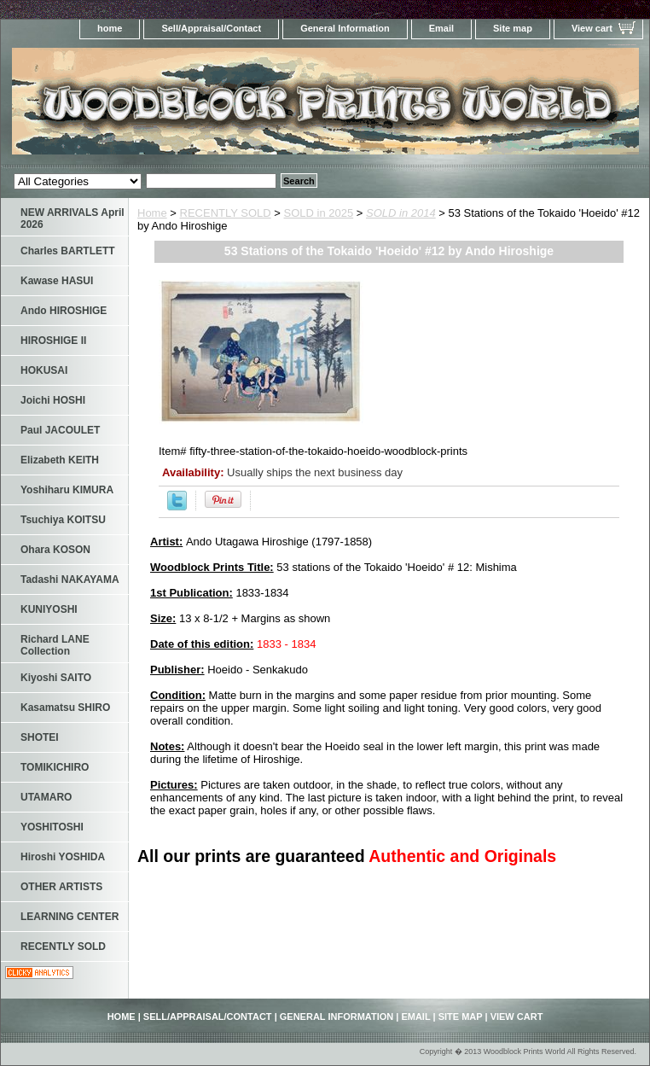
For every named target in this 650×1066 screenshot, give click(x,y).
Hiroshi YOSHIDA (62, 857)
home (109, 28)
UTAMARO (46, 797)
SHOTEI (39, 737)
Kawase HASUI (56, 281)
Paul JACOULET (60, 430)
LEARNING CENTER (69, 917)
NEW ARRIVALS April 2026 (72, 218)
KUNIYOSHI (49, 609)
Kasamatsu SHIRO (65, 708)
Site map (512, 28)
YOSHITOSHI (52, 827)
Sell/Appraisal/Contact (211, 28)
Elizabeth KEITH (59, 460)
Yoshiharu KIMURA (66, 490)
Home (152, 213)
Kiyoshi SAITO (55, 678)
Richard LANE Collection (55, 645)
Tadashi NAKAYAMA (69, 579)
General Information (345, 28)
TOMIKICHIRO (54, 767)
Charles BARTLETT (67, 251)
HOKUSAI (43, 370)
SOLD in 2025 (319, 213)
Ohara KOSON (55, 550)
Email (441, 28)
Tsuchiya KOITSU (63, 520)
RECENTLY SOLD (225, 213)
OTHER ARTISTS (61, 887)
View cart (592, 28)
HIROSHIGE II (53, 341)
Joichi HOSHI (52, 400)
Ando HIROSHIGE (63, 311)
